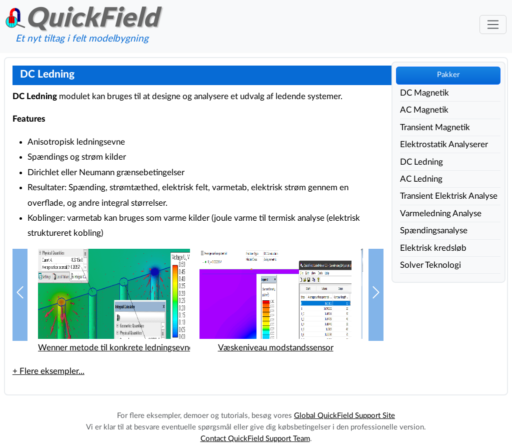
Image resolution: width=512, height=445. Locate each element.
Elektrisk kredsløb (433, 248)
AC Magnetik (424, 110)
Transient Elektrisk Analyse (449, 196)
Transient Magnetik (435, 127)
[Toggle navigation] (493, 24)
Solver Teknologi (430, 265)
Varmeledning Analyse (441, 213)
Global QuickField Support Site (344, 415)
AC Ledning (421, 179)
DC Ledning (421, 162)
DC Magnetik (424, 93)
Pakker (448, 75)
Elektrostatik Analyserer (444, 144)
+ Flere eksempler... (48, 371)
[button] (20, 295)
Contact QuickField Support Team (255, 438)
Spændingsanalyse (434, 230)
